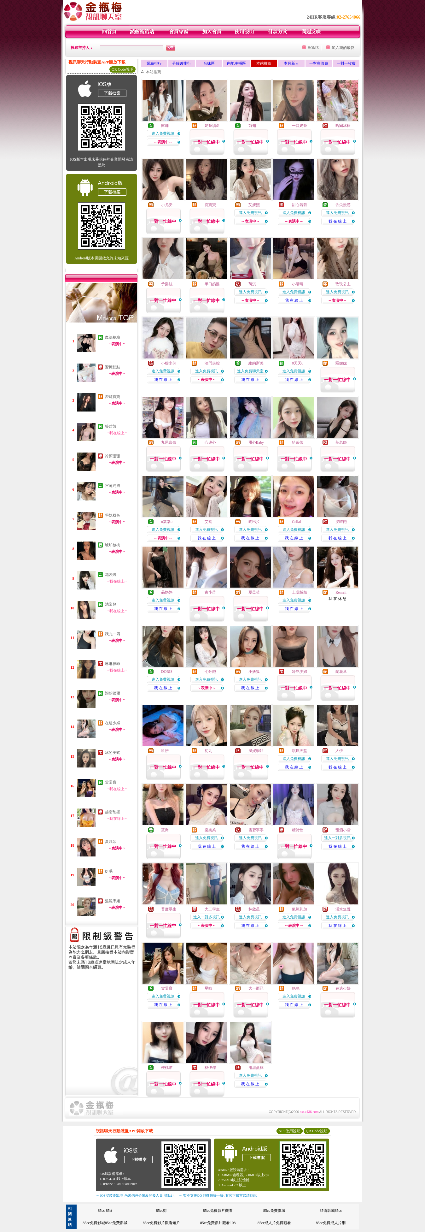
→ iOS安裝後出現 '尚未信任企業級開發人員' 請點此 (135, 1195)
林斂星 (254, 909)
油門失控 (212, 363)
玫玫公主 (343, 284)
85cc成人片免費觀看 (274, 1223)
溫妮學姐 (112, 901)
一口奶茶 (299, 125)
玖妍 (165, 751)
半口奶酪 (212, 284)
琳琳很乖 (112, 663)
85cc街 (161, 1210)
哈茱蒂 (297, 442)
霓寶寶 (210, 205)
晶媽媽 (166, 592)
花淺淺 (110, 574)
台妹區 (209, 63)
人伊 (339, 751)
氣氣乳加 (299, 909)
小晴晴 (297, 284)
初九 (208, 751)
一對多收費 (318, 63)
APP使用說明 (289, 1131)
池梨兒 (110, 604)
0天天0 (297, 363)
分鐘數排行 (181, 63)
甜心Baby (256, 442)
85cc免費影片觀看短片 (161, 1223)
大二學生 (212, 909)
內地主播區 (236, 63)
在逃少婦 (112, 723)
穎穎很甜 (112, 693)
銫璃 (296, 988)
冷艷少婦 (299, 671)
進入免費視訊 (163, 133)
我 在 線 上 (337, 221)
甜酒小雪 (343, 830)
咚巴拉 (254, 521)
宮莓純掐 (112, 485)
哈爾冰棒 (343, 125)
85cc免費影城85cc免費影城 (105, 1223)
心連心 (210, 442)
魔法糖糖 (112, 337)
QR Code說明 (122, 69)
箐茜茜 (110, 426)
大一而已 (256, 988)
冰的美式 (112, 752)
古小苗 (210, 592)
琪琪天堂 (299, 751)
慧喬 (165, 830)
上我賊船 (299, 592)
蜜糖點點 (112, 367)
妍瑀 (109, 871)
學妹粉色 (112, 515)
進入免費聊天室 (250, 371)
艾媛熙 (254, 205)
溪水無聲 (343, 909)
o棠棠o (166, 521)
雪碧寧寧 (256, 830)
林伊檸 (210, 1067)
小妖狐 (254, 671)
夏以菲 (110, 841)
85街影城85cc (331, 1210)
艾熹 (208, 521)
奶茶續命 (212, 125)
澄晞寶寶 (112, 396)
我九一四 (112, 634)
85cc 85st (105, 1210)
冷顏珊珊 (112, 456)
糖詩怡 (297, 830)
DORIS (166, 671)
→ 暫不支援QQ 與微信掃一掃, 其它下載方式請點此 (218, 1195)
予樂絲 (166, 284)
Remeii (340, 592)
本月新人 (291, 63)
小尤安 (166, 205)
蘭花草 (341, 671)
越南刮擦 (112, 812)
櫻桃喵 (166, 1067)
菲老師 (341, 442)
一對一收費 (346, 63)
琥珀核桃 (112, 545)
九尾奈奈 (168, 442)
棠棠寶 (110, 782)
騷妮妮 (341, 363)
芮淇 (252, 284)
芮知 (252, 125)
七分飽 (210, 671)
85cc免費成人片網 (331, 1223)
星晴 (208, 988)
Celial (296, 521)
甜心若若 (299, 205)
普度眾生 (168, 909)
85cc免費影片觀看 (218, 1210)
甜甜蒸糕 (256, 1067)
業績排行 (154, 63)
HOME (313, 47)
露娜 (165, 125)
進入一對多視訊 (337, 838)
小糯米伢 (168, 363)
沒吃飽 (341, 521)
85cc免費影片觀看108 (218, 1223)
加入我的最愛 (343, 47)
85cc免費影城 (274, 1210)
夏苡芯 (254, 592)
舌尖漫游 (343, 205)
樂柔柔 (210, 830)
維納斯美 (256, 363)
